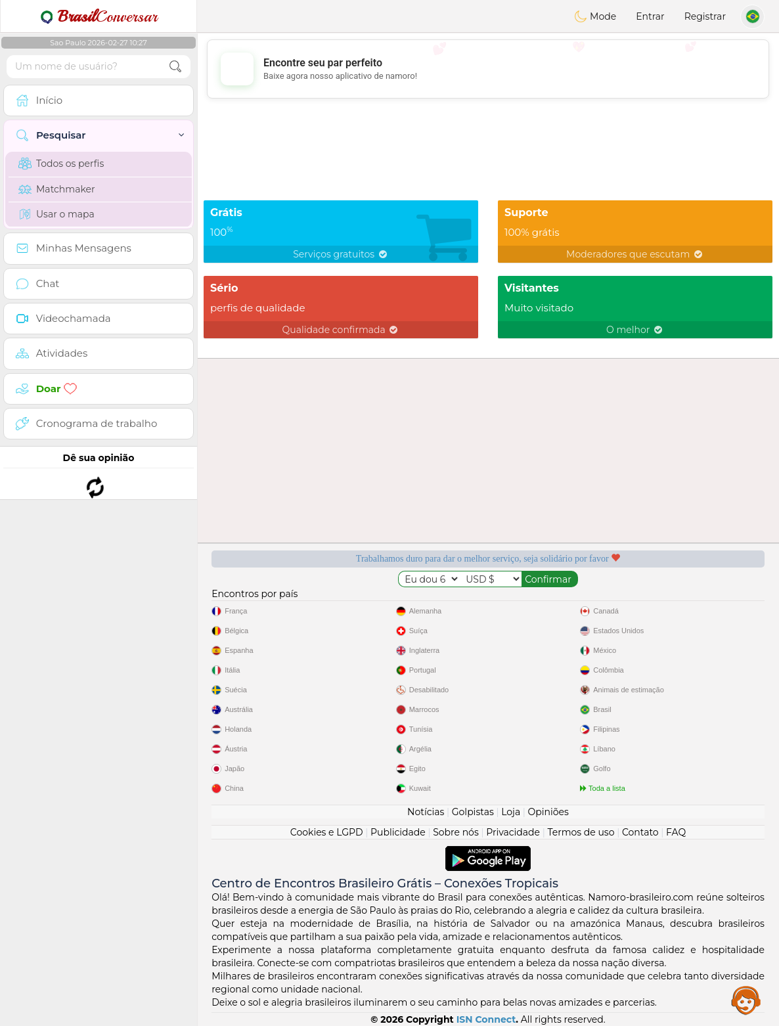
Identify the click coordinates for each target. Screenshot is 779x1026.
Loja (510, 812)
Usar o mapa (56, 214)
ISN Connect (486, 1019)
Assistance (746, 999)
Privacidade (513, 832)
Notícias (425, 812)
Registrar (705, 16)
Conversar (98, 16)
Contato (640, 832)
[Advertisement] (488, 69)
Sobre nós (456, 832)
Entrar (650, 16)
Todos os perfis (61, 163)
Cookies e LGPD (326, 832)
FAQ (676, 832)
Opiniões (548, 812)
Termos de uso (580, 832)
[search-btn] (175, 66)
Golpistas (473, 812)
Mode (595, 16)
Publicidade (398, 832)
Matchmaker (56, 189)
